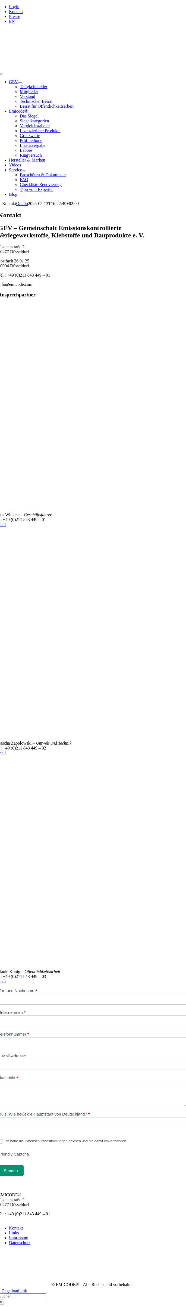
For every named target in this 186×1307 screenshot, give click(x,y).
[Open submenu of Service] (24, 171)
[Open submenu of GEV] (20, 83)
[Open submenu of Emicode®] (30, 112)
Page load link (14, 1291)
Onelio (22, 203)
